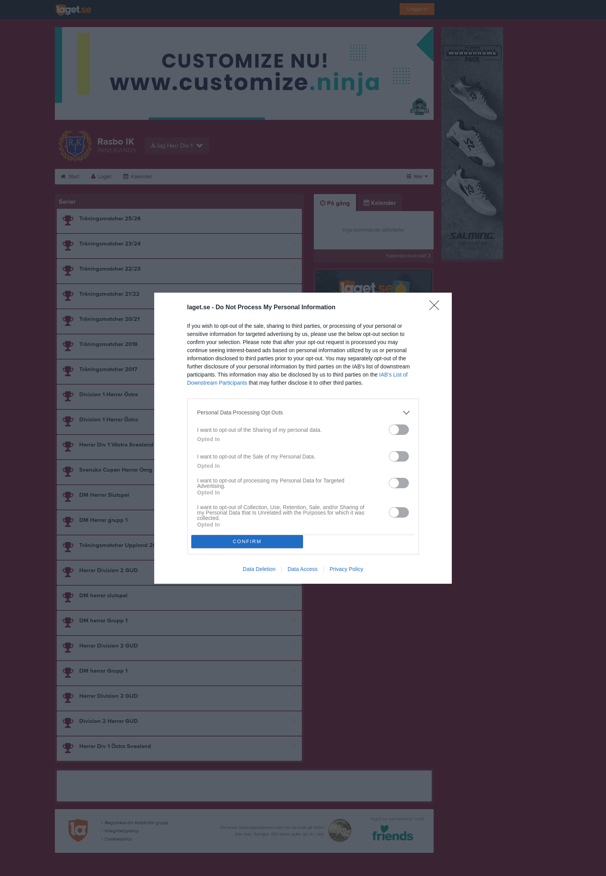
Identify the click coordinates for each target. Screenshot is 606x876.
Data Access (303, 569)
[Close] (436, 307)
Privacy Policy (346, 569)
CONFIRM (247, 541)
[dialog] (303, 438)
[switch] (399, 429)
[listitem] (303, 413)
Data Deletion (259, 569)
